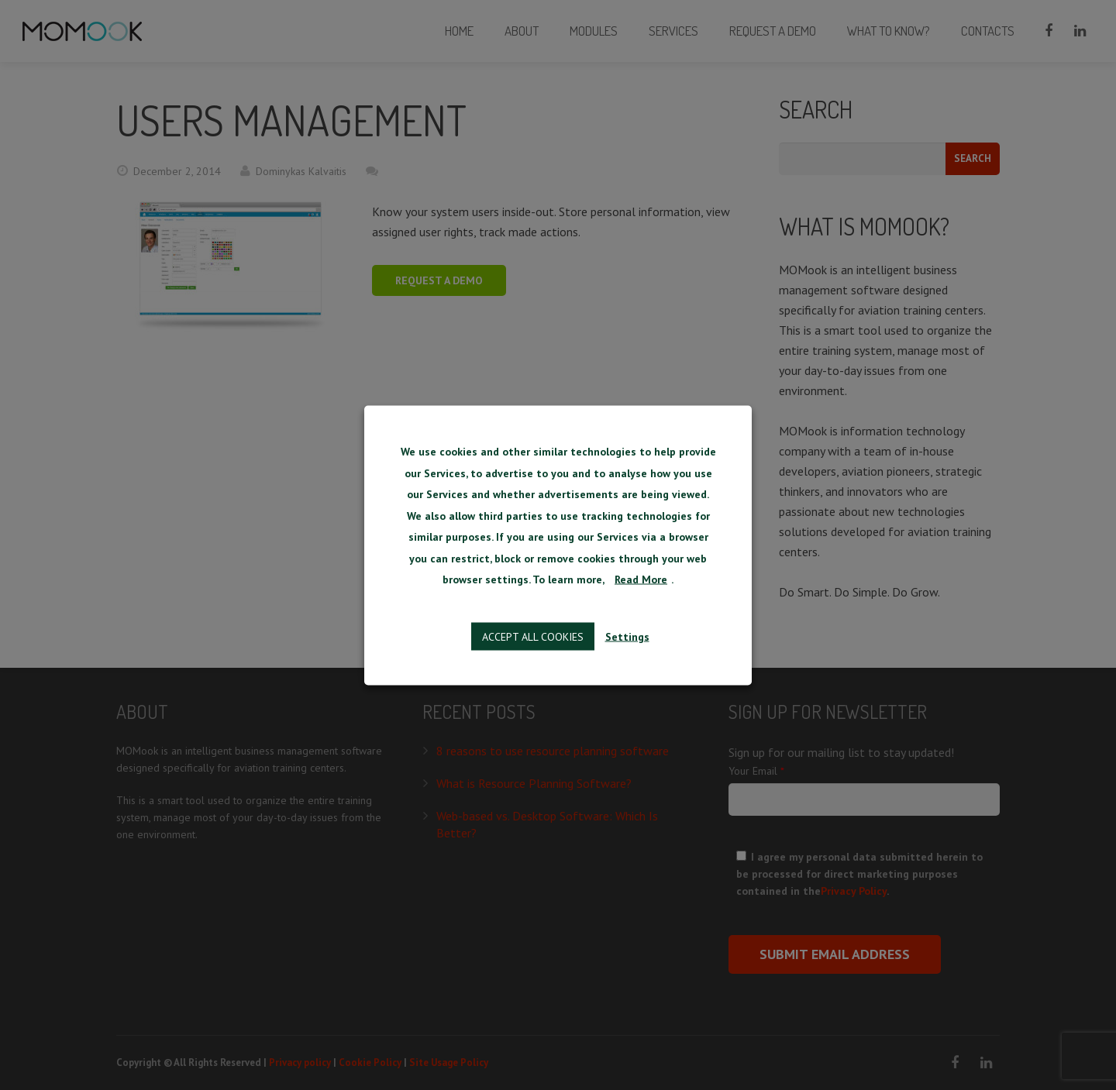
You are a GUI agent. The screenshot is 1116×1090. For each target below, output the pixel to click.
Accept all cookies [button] (533, 636)
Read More (641, 579)
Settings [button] (627, 636)
